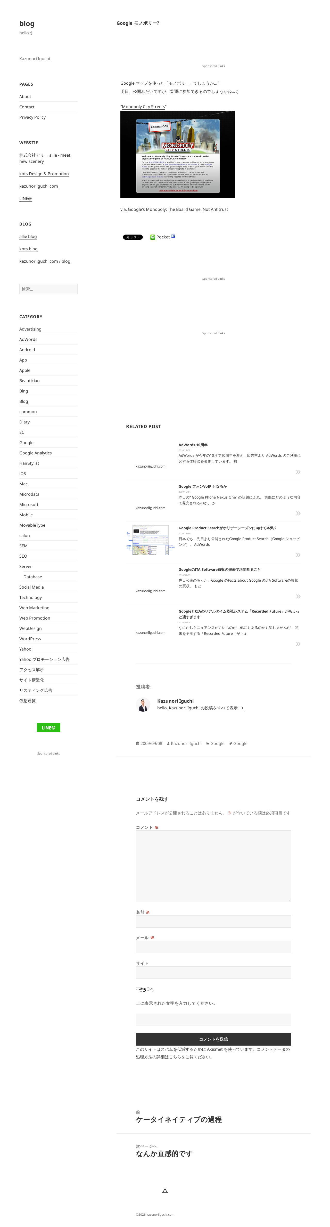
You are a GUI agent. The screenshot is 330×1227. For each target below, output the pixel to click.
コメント (147, 827)
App (23, 360)
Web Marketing (34, 608)
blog (27, 23)
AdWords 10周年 (193, 444)
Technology (30, 597)
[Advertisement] (213, 50)
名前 (143, 912)
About (25, 96)
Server (25, 566)
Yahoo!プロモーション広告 (44, 659)
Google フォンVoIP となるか (203, 486)
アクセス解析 (31, 669)
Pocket (163, 237)
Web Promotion (34, 618)
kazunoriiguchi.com (38, 186)
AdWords (28, 339)
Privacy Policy (32, 117)
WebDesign (30, 628)
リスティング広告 (35, 690)
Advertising (30, 329)
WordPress (30, 638)
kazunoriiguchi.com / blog (44, 261)
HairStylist (29, 463)
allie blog (28, 236)
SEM (23, 546)
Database (32, 577)
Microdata (29, 494)
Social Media (31, 587)
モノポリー (179, 83)
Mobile (26, 515)
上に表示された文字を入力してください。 (176, 1003)
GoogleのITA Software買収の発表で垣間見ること (220, 569)
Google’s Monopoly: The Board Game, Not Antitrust (178, 209)
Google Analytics (35, 453)
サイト (142, 963)
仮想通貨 (27, 700)
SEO (23, 556)
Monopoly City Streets (143, 106)
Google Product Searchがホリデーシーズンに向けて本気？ (228, 527)
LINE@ (25, 198)
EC (21, 432)
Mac (23, 484)
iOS (22, 473)
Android (27, 349)
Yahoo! (25, 649)
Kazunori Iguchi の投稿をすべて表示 (204, 708)
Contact (27, 107)
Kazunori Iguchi (186, 743)
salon (24, 535)
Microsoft (28, 504)
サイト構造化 (31, 680)
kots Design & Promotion (44, 174)
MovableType (32, 525)
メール (145, 938)
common (28, 411)
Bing (23, 391)
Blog (23, 401)
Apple (24, 370)
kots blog (28, 249)
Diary (24, 422)
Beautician (29, 380)
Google (26, 442)
